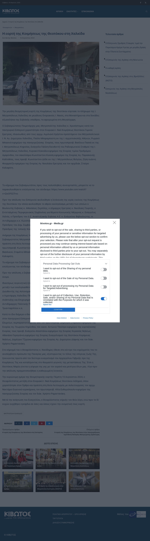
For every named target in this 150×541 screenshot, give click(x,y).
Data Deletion (62, 318)
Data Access (74, 318)
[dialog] (75, 270)
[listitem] (75, 263)
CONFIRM (58, 310)
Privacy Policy (88, 318)
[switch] (104, 269)
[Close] (115, 223)
